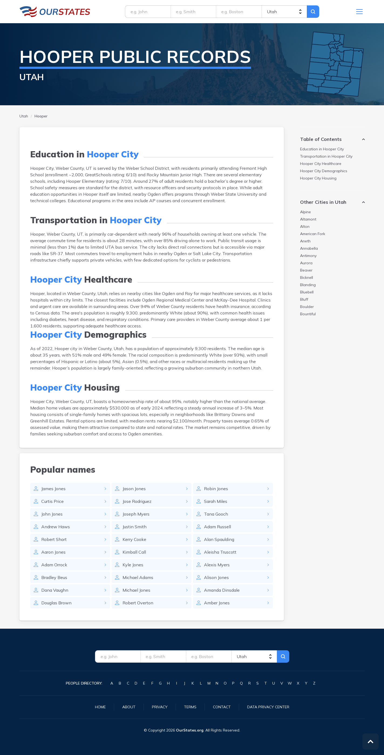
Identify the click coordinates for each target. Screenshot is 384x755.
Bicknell (306, 277)
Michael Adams (138, 577)
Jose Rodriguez (137, 501)
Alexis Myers (217, 564)
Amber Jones (217, 602)
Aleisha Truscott (220, 552)
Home (100, 707)
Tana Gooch (216, 514)
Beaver (306, 270)
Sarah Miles (215, 501)
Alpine (305, 211)
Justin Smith (135, 526)
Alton (305, 226)
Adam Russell (217, 526)
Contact (222, 707)
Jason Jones (134, 488)
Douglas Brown (56, 602)
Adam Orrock (54, 564)
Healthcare (320, 163)
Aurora (306, 262)
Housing (318, 178)
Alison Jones (216, 577)
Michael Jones (136, 590)
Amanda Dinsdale (222, 590)
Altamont (308, 219)
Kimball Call (134, 552)
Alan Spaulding (219, 539)
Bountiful (308, 314)
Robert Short (54, 539)
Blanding (308, 284)
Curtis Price (52, 501)
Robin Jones (216, 488)
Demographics (323, 170)
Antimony (308, 255)
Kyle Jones (133, 564)
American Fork (312, 233)
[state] (284, 11)
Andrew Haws (55, 526)
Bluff (304, 299)
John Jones (52, 514)
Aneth (305, 241)
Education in (322, 149)
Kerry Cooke (134, 539)
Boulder (307, 306)
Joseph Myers (136, 514)
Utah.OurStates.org (54, 11)
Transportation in (326, 156)
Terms (190, 707)
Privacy (160, 707)
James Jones (53, 488)
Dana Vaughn (54, 590)
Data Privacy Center (268, 707)
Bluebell (307, 292)
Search (313, 11)
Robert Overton (138, 602)
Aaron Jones (53, 552)
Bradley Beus (54, 577)
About (128, 707)
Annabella (309, 248)
